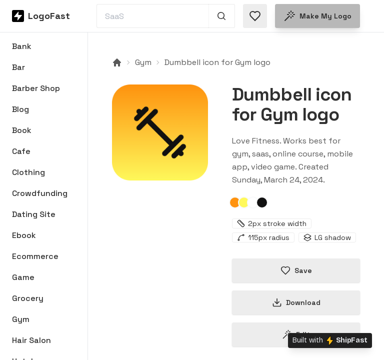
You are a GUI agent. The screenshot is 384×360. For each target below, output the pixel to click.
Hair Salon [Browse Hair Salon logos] (31, 340)
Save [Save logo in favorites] (296, 271)
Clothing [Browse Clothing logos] (28, 172)
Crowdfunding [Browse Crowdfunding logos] (40, 193)
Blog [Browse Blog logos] (20, 109)
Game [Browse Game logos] (23, 277)
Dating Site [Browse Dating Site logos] (34, 214)
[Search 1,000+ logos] (221, 16)
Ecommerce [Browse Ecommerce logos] (35, 256)
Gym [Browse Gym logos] (21, 319)
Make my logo (318, 16)
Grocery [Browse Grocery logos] (28, 298)
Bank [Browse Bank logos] (22, 46)
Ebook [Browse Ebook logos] (24, 235)
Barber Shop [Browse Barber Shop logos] (36, 88)
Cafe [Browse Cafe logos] (21, 151)
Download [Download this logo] (296, 303)
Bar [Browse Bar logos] (18, 67)
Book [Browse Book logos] (22, 130)
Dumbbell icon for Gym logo (217, 62)
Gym (143, 62)
